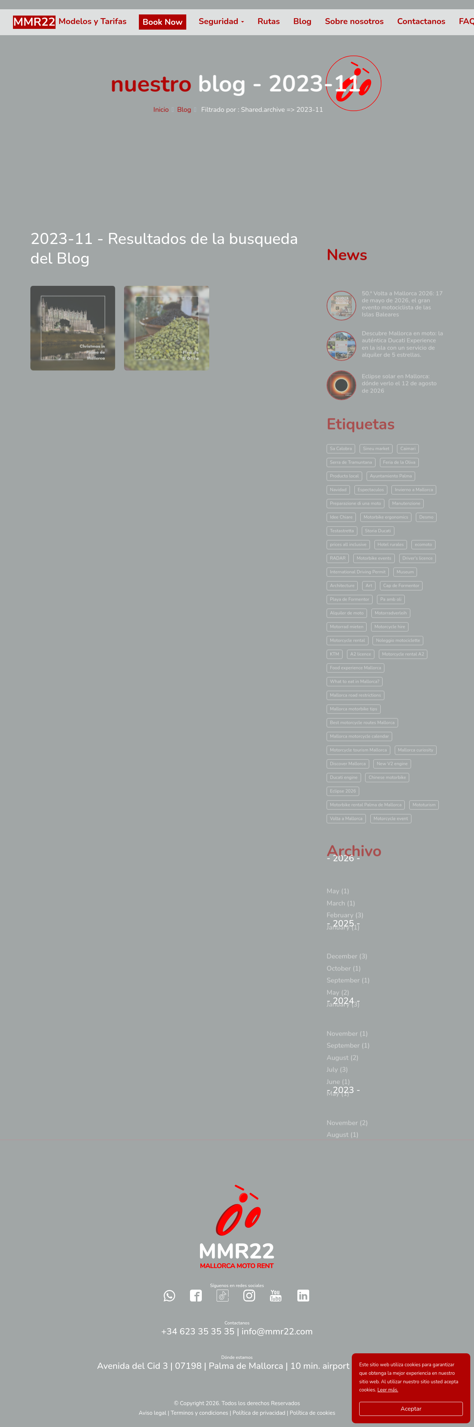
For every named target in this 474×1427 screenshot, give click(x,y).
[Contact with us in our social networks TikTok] (222, 1295)
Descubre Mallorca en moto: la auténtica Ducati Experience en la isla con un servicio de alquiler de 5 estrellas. (402, 360)
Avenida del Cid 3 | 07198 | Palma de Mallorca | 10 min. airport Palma (237, 1366)
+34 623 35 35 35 (197, 1331)
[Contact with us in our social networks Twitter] (303, 1296)
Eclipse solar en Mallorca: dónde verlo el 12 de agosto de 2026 (399, 400)
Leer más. (387, 1390)
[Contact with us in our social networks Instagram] (249, 1295)
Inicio (165, 109)
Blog (188, 109)
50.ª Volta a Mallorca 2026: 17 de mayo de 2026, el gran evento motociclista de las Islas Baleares (402, 320)
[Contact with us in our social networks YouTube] (275, 1296)
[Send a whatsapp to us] (170, 1295)
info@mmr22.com (277, 1331)
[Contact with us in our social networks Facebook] (196, 1295)
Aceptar (411, 1409)
